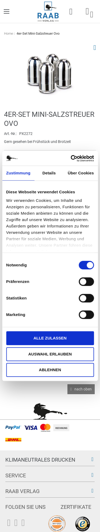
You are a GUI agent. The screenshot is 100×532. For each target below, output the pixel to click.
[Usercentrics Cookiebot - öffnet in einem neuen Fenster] (71, 158)
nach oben (83, 389)
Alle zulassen (49, 338)
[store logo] (48, 12)
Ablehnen (50, 369)
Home (8, 33)
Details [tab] (49, 173)
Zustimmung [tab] (18, 173)
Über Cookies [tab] (81, 173)
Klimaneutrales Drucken (40, 460)
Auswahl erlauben (50, 354)
